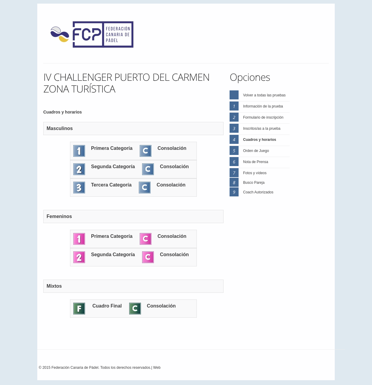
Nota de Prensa (255, 162)
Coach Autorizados (258, 192)
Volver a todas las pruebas (264, 95)
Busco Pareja (253, 182)
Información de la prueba (263, 106)
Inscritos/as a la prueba (261, 128)
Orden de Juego (256, 151)
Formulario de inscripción (263, 117)
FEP (95, 36)
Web (156, 367)
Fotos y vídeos (255, 173)
